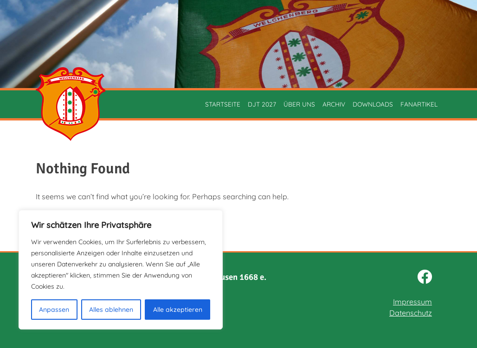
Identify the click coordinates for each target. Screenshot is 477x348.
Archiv (333, 104)
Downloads (373, 104)
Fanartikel (419, 104)
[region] (121, 269)
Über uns (299, 104)
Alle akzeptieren (177, 309)
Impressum (412, 301)
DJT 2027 (262, 104)
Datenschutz (410, 312)
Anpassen (54, 309)
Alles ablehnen (111, 309)
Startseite (222, 104)
